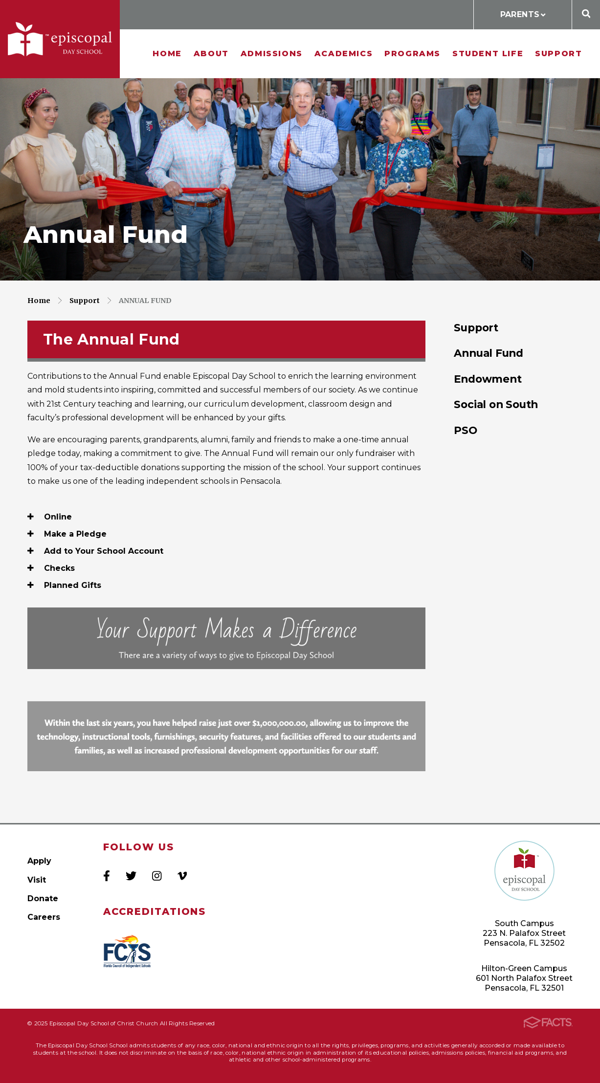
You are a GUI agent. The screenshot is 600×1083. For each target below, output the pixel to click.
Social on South (496, 404)
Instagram (156, 875)
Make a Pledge (67, 534)
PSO (465, 430)
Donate (42, 898)
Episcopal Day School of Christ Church (60, 39)
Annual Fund (145, 300)
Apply (39, 861)
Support (558, 53)
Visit (36, 880)
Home (167, 53)
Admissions (272, 53)
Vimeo (182, 875)
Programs (412, 53)
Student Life (487, 53)
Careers (43, 917)
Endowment (487, 378)
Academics (343, 53)
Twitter (131, 875)
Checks (51, 568)
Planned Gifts (64, 585)
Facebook (106, 875)
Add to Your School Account (95, 551)
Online (49, 516)
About (211, 53)
